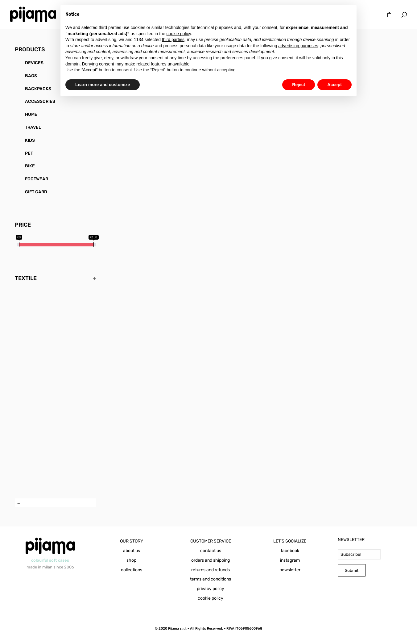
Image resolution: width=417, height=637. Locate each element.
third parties (173, 39)
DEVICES (34, 62)
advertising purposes (298, 45)
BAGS (31, 75)
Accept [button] (334, 84)
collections (131, 569)
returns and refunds (210, 569)
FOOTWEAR (36, 179)
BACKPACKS (38, 88)
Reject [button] (298, 84)
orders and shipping (210, 560)
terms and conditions (210, 579)
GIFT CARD (36, 192)
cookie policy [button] (179, 33)
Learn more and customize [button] (102, 84)
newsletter (289, 569)
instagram (290, 560)
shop (131, 560)
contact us (210, 550)
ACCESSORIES (40, 101)
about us (131, 550)
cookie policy (210, 598)
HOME (31, 114)
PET (29, 153)
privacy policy (210, 588)
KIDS (30, 140)
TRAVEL (33, 127)
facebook (290, 550)
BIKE (30, 166)
